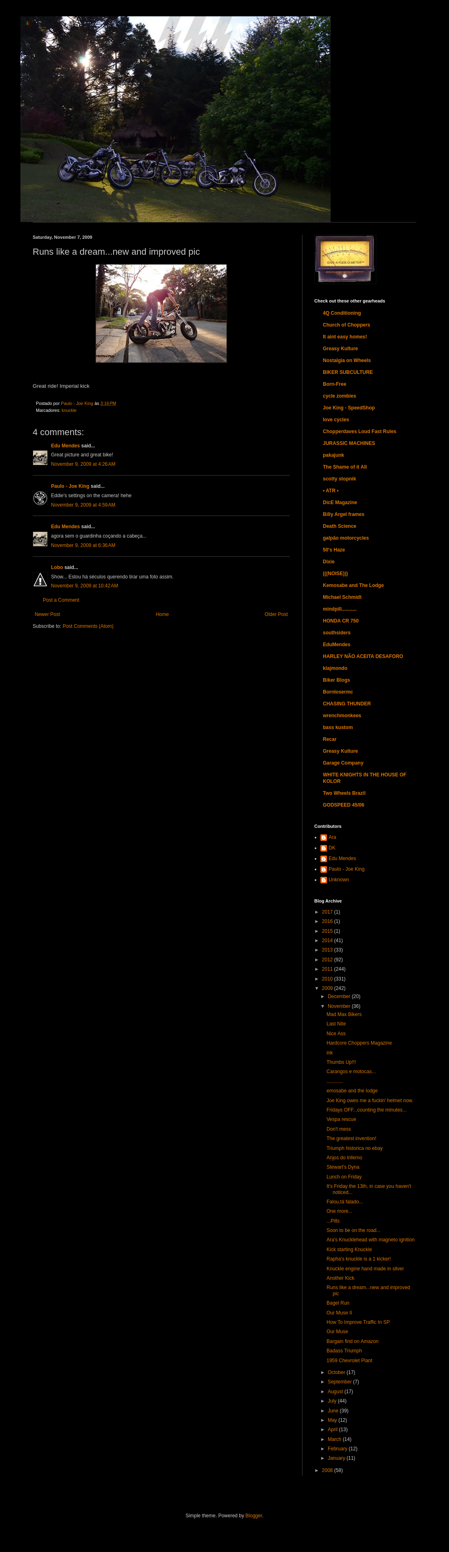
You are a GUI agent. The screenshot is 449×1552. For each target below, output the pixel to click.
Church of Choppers (346, 325)
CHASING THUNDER (347, 704)
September (340, 1382)
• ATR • (330, 491)
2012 (328, 960)
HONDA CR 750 (341, 621)
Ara (332, 837)
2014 (328, 940)
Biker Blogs (336, 680)
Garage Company (343, 763)
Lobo (57, 567)
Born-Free (334, 384)
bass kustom (338, 727)
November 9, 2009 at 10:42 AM (84, 586)
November (340, 1006)
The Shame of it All (345, 467)
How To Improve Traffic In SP (358, 1322)
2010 (328, 979)
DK (332, 848)
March (335, 1439)
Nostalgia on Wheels (347, 360)
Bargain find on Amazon (352, 1341)
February (338, 1449)
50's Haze (334, 550)
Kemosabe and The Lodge (353, 585)
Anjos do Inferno (344, 1158)
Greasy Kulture (340, 348)
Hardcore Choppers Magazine (359, 1043)
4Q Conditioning (342, 313)
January (337, 1458)
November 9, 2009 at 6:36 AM (83, 545)
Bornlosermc (338, 692)
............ (335, 1081)
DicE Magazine (340, 502)
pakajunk (333, 455)
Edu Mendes (65, 446)
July (333, 1401)
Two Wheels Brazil (344, 793)
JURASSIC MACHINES (349, 443)
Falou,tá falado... (345, 1202)
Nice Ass (336, 1033)
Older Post (276, 614)
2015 (328, 931)
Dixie (329, 562)
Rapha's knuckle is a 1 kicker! (359, 1259)
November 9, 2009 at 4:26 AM (83, 464)
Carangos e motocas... (351, 1071)
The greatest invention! (351, 1138)
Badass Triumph (344, 1351)
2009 (328, 988)
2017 (328, 912)
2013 (328, 950)
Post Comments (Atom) (87, 626)
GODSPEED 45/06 (343, 805)
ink (330, 1053)
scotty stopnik (339, 479)
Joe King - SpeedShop (349, 408)
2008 (328, 1470)
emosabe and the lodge (352, 1091)
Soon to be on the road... (353, 1230)
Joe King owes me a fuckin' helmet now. (370, 1100)
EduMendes (336, 644)
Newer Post (47, 614)
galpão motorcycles (346, 538)
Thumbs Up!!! (341, 1062)
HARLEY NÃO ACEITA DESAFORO (363, 656)
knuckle (69, 410)
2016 (328, 921)
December (340, 996)
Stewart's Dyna (343, 1167)
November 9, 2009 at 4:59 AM (83, 505)
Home (162, 614)
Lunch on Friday (344, 1177)
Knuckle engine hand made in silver (365, 1269)
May (333, 1420)
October (337, 1372)
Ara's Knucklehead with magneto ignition (371, 1240)
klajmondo (335, 668)
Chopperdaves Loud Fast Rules (359, 431)
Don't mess (339, 1129)
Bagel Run (338, 1303)
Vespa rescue (341, 1119)
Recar (329, 739)
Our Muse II (339, 1313)
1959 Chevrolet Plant (349, 1360)
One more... (339, 1211)
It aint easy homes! (345, 337)
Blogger (253, 1516)
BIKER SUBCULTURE (348, 372)
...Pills (333, 1221)
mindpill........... (340, 609)
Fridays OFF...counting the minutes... (367, 1110)
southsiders (337, 633)
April (333, 1429)
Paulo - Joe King (70, 486)
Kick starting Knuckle (349, 1249)
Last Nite (336, 1024)
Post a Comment (61, 600)
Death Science (339, 526)
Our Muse (337, 1331)
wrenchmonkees (342, 715)
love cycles (336, 419)
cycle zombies (339, 396)
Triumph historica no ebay (355, 1148)
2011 (328, 969)
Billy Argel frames (344, 514)
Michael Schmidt (342, 597)
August (336, 1391)
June (334, 1411)
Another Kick (340, 1278)
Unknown (339, 880)
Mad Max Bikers (344, 1014)
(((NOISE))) (335, 573)
